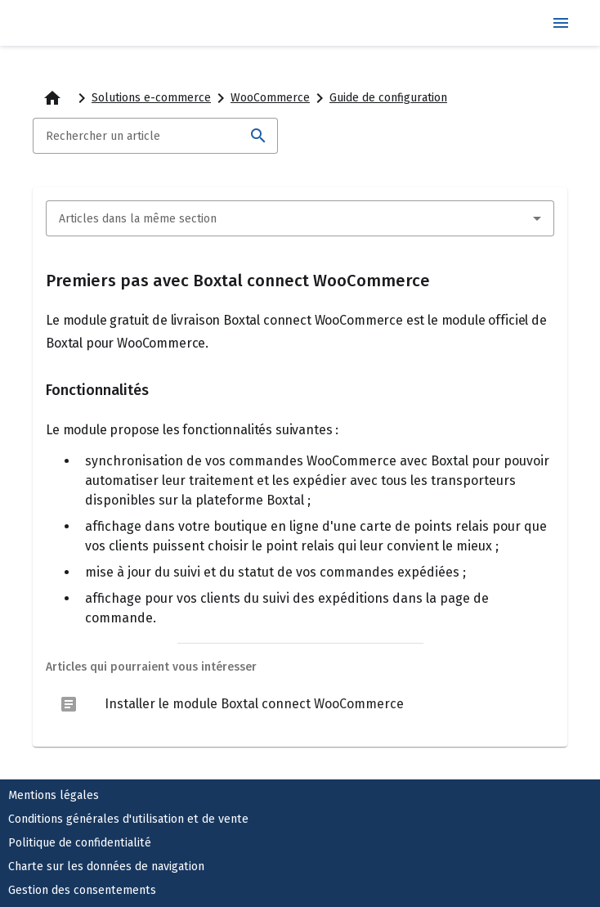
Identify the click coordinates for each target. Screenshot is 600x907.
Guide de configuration (388, 98)
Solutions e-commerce (151, 98)
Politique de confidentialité (79, 843)
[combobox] (300, 218)
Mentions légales (53, 795)
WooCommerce (270, 98)
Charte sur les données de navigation (106, 866)
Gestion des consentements (82, 890)
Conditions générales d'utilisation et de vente (128, 819)
